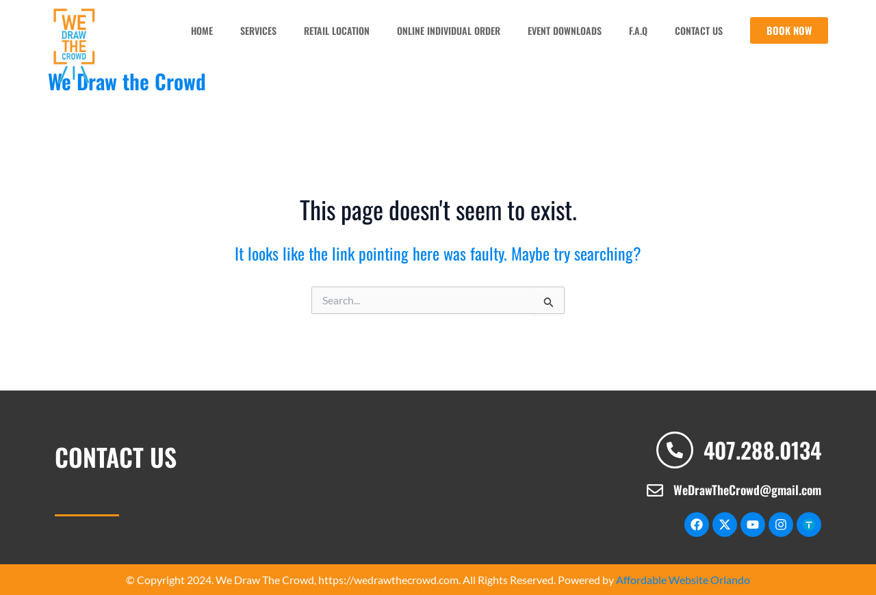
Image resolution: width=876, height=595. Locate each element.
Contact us (698, 30)
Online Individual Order (448, 30)
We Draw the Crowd (127, 80)
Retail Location (336, 30)
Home (201, 30)
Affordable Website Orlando (683, 578)
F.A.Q (637, 30)
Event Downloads (564, 30)
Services (258, 30)
